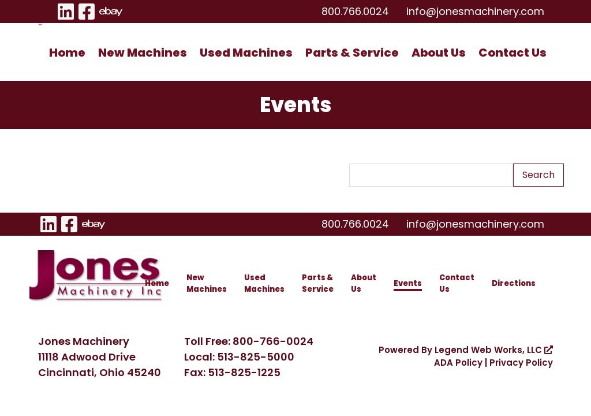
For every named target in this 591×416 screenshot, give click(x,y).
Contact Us (512, 52)
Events (408, 283)
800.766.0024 (355, 11)
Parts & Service (352, 52)
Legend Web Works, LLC (494, 350)
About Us (439, 52)
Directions (514, 283)
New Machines (142, 52)
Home (67, 52)
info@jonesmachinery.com (475, 11)
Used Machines (246, 52)
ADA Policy (458, 362)
